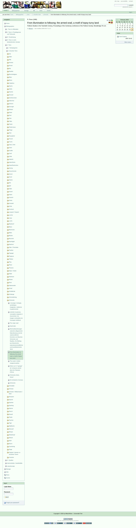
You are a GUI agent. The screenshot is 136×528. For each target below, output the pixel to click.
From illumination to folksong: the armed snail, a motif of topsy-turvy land (16, 355)
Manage (26, 10)
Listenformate (11, 466)
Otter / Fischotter (13, 247)
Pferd (10, 265)
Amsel (10, 65)
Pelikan (11, 259)
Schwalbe (11, 385)
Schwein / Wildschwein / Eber (15, 392)
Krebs (10, 200)
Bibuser (31, 28)
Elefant (11, 109)
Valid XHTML (68, 523)
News (40, 10)
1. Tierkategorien (12, 48)
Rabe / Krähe (12, 271)
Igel (10, 185)
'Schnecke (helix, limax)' (14, 376)
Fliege (10, 130)
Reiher (11, 279)
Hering (11, 168)
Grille (10, 156)
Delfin (10, 89)
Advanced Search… (128, 7)
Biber (10, 77)
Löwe (10, 218)
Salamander (12, 285)
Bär (10, 68)
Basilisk (11, 71)
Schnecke (46, 14)
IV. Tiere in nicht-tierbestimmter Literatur (13, 41)
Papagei (11, 253)
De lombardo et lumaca (16, 380)
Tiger (10, 423)
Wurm (10, 443)
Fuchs (10, 141)
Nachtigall (11, 241)
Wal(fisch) (12, 426)
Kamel (10, 191)
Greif (10, 153)
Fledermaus (12, 127)
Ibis (10, 182)
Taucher (11, 420)
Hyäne (11, 180)
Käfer (10, 188)
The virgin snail (14, 323)
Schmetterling (13, 297)
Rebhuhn (11, 276)
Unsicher (11, 457)
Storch (11, 411)
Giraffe (11, 150)
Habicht (11, 159)
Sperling (11, 405)
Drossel (11, 95)
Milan (10, 232)
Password (7, 492)
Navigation (7, 19)
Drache (11, 92)
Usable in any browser (87, 523)
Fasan (10, 124)
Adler (10, 56)
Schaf (10, 288)
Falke (10, 121)
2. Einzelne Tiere (36, 14)
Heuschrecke (12, 171)
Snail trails (13, 326)
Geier (10, 147)
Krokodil (11, 203)
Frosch (11, 138)
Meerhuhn (12, 229)
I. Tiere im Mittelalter (12, 29)
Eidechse (11, 100)
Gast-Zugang (124, 38)
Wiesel (11, 437)
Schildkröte (12, 291)
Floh (10, 133)
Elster (10, 112)
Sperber (11, 402)
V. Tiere (28, 14)
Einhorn (11, 103)
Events (49, 10)
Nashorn (11, 244)
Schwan (11, 388)
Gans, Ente (12, 144)
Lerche (11, 215)
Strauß (11, 414)
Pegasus (11, 256)
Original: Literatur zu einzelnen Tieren (14, 453)
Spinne (11, 408)
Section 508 (48, 523)
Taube (10, 417)
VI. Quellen (10, 460)
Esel (10, 115)
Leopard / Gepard (14, 212)
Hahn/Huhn (12, 162)
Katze (10, 194)
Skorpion (11, 396)
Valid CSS (77, 523)
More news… (128, 42)
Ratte (10, 273)
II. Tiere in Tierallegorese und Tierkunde (14, 33)
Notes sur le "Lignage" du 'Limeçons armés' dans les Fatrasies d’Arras (16, 369)
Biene (10, 80)
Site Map (117, 1)
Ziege (10, 449)
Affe (10, 59)
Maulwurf (11, 224)
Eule (10, 118)
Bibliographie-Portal (32, 4)
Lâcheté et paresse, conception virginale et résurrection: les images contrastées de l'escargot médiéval (16, 316)
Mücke (11, 235)
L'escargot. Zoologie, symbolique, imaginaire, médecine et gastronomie (16, 306)
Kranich (11, 197)
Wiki (34, 10)
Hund (10, 177)
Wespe (11, 431)
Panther (11, 250)
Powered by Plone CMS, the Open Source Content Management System (68, 519)
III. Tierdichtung (11, 37)
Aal (10, 54)
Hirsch (10, 174)
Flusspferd (12, 136)
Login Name (7, 486)
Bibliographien (16, 10)
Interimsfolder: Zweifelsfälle (14, 463)
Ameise (11, 62)
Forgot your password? (11, 503)
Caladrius (11, 83)
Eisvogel (11, 106)
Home (5, 10)
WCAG (58, 523)
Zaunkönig (12, 446)
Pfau (10, 262)
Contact (131, 1)
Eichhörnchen (13, 97)
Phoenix (11, 268)
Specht (11, 399)
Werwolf (11, 429)
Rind (10, 282)
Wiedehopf (12, 434)
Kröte (10, 206)
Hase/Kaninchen (13, 165)
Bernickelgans (13, 74)
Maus (10, 227)
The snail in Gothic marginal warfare (15, 362)
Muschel (11, 238)
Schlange (11, 294)
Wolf (10, 440)
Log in (130, 12)
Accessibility (124, 1)
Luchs (10, 221)
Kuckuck (11, 209)
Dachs (10, 86)
